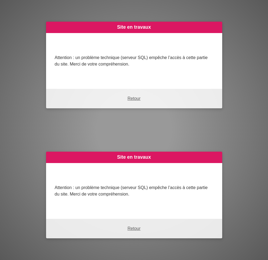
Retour (133, 98)
